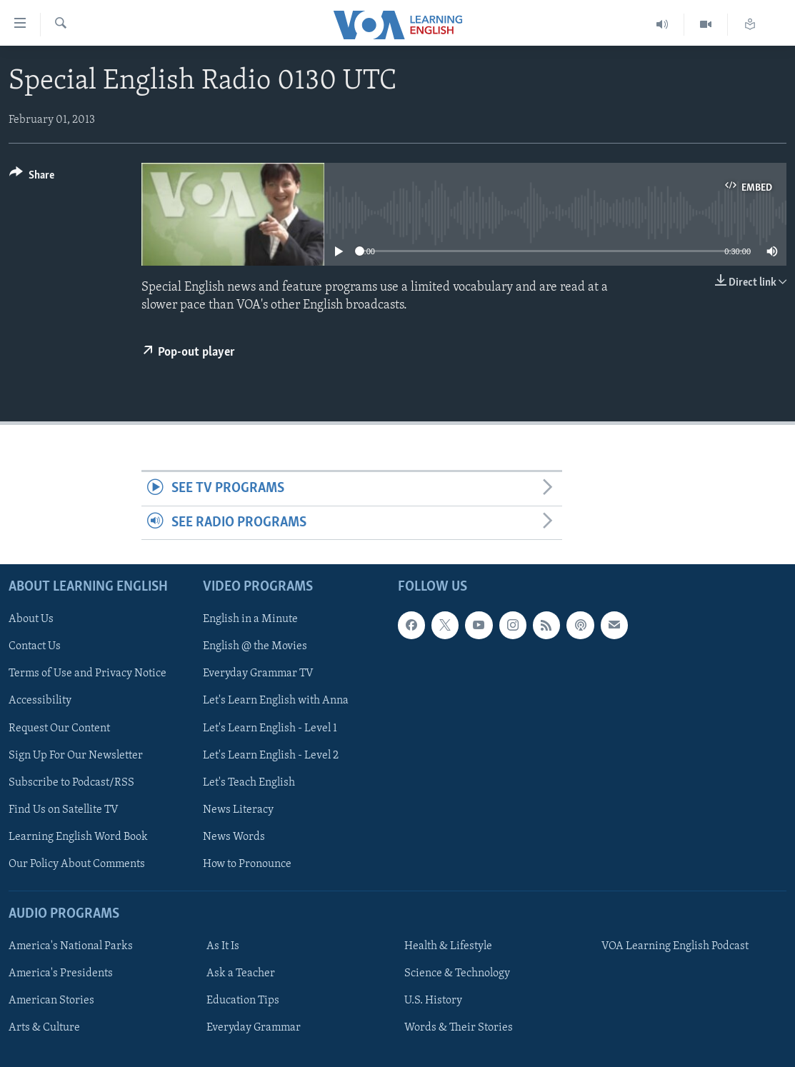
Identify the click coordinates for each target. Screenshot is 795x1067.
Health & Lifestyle (448, 946)
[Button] (31, 177)
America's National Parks (71, 946)
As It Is (222, 946)
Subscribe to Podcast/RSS (71, 782)
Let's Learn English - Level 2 (271, 755)
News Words (234, 837)
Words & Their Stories (458, 1027)
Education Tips (242, 1000)
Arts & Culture (44, 1027)
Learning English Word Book (78, 837)
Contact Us (35, 646)
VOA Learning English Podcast (675, 946)
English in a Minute (250, 619)
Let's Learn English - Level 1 (270, 728)
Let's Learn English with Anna (276, 701)
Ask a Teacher (240, 973)
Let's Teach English (249, 782)
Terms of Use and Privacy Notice (87, 674)
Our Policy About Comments (77, 864)
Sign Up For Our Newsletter (76, 755)
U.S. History (433, 1000)
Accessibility (40, 701)
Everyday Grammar (253, 1027)
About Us (31, 619)
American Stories (51, 1000)
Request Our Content (59, 728)
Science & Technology (457, 973)
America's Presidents (61, 973)
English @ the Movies (255, 646)
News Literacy (238, 810)
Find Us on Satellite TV (64, 810)
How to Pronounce (247, 864)
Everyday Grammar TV (258, 674)
